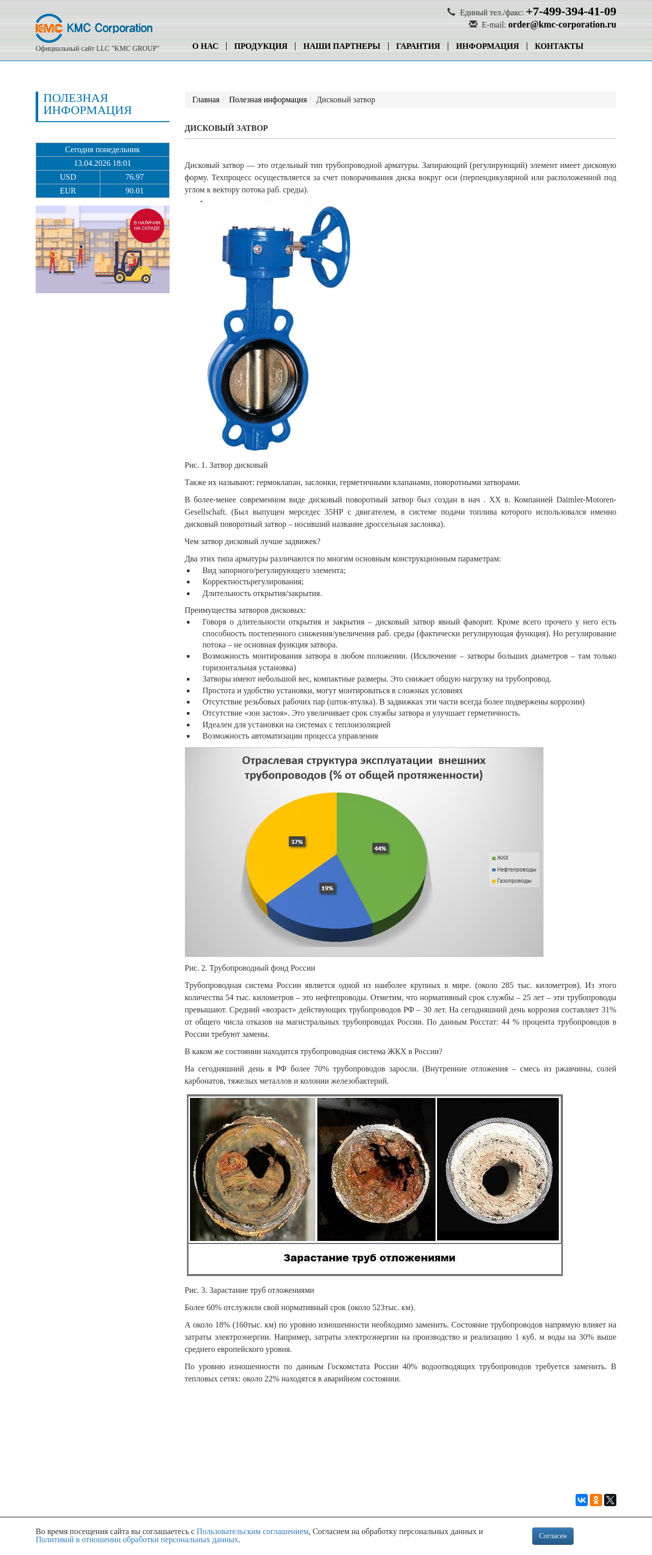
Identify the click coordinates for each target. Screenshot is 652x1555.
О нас (206, 46)
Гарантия (418, 46)
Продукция (261, 46)
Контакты (559, 46)
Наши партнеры (341, 46)
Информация (487, 46)
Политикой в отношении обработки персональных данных (137, 1539)
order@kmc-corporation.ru (562, 24)
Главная (206, 99)
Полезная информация (268, 99)
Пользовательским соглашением (253, 1531)
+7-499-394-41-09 (571, 11)
